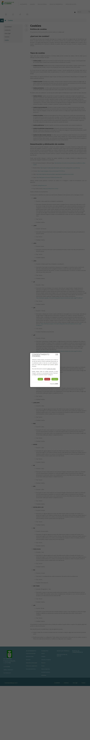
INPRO (56, 383)
